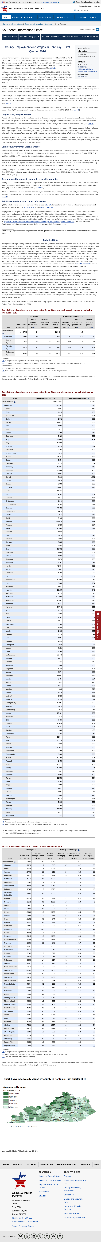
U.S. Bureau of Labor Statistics (26, 8)
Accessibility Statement (74, 1217)
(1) (3, 361)
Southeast (49, 24)
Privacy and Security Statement (72, 1189)
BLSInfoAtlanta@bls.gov (85, 69)
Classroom (85, 1164)
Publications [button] (45, 17)
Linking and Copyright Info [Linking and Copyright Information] (73, 1200)
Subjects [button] (16, 17)
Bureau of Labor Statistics (13, 24)
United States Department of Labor (86, 2)
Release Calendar (85, 6)
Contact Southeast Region (23, 1226)
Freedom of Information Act (75, 1182)
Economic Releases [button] (63, 17)
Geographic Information (34, 24)
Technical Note (28, 207)
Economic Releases (66, 1164)
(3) (3, 368)
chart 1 (4, 197)
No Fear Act (44, 1191)
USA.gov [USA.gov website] (42, 1195)
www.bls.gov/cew (46, 207)
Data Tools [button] (29, 17)
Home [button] (5, 17)
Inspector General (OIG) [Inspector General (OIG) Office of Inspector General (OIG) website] (49, 1176)
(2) (3, 363)
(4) (3, 371)
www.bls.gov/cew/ (83, 264)
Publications (46, 1164)
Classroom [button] (81, 17)
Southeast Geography (28, 36)
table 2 (76, 110)
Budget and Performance (50, 1180)
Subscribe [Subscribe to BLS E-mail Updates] (96, 6)
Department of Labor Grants (48, 1186)
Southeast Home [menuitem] (10, 36)
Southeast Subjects (50, 36)
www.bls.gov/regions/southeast (87, 71)
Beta (96, 1164)
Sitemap (67, 1176)
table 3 (48, 205)
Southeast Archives (70, 36)
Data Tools (31, 1164)
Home (6, 1164)
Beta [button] (92, 17)
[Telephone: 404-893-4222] (23, 1217)
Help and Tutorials (72, 1213)
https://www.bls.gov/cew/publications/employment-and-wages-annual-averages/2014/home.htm (39, 222)
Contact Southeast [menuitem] (90, 36)
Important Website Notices (72, 1207)
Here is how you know (49, 2)
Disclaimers (69, 1194)
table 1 (52, 68)
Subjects (17, 1164)
